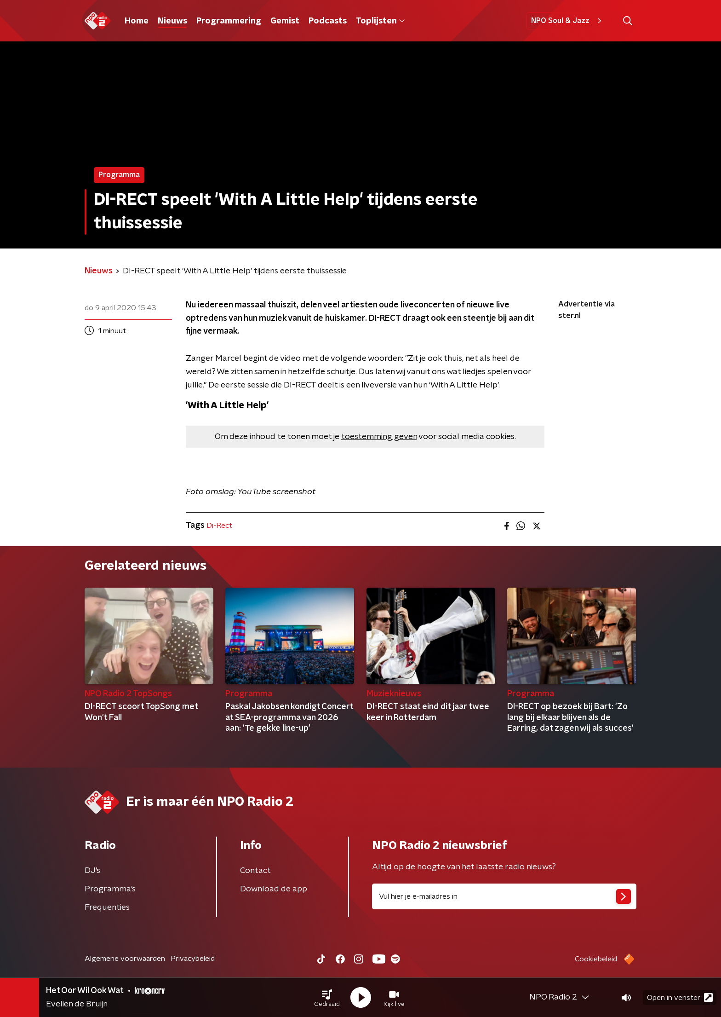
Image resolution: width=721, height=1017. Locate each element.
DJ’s (92, 871)
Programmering (228, 21)
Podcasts (328, 21)
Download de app (273, 889)
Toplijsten (380, 21)
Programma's (110, 889)
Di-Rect (219, 525)
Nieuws (172, 21)
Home (137, 21)
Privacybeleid (193, 958)
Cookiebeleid (596, 959)
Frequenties (107, 907)
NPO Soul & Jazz (567, 20)
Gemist (284, 21)
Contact (255, 871)
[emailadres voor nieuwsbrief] (504, 896)
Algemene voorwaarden (125, 958)
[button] (327, 997)
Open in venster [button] (680, 997)
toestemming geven (379, 437)
